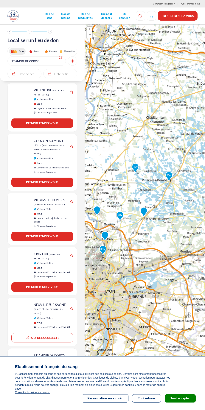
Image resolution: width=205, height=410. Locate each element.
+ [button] (89, 29)
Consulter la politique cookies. (32, 392)
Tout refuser (146, 398)
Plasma (53, 51)
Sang (36, 51)
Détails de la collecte (42, 337)
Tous (21, 51)
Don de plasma (65, 15)
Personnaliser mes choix (105, 398)
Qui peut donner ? (106, 15)
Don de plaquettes (85, 15)
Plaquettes (69, 51)
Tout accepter (180, 398)
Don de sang (49, 15)
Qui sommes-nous (190, 3)
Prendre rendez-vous (177, 16)
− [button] (89, 35)
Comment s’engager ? (164, 3)
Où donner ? (124, 15)
